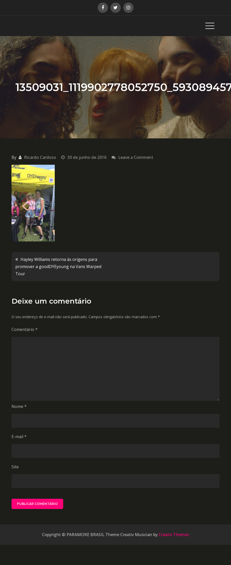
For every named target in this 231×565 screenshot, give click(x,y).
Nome (19, 406)
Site (15, 467)
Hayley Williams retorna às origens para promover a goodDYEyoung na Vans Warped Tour (58, 266)
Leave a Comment (135, 157)
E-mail (19, 436)
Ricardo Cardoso (40, 157)
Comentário (25, 329)
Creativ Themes (174, 534)
